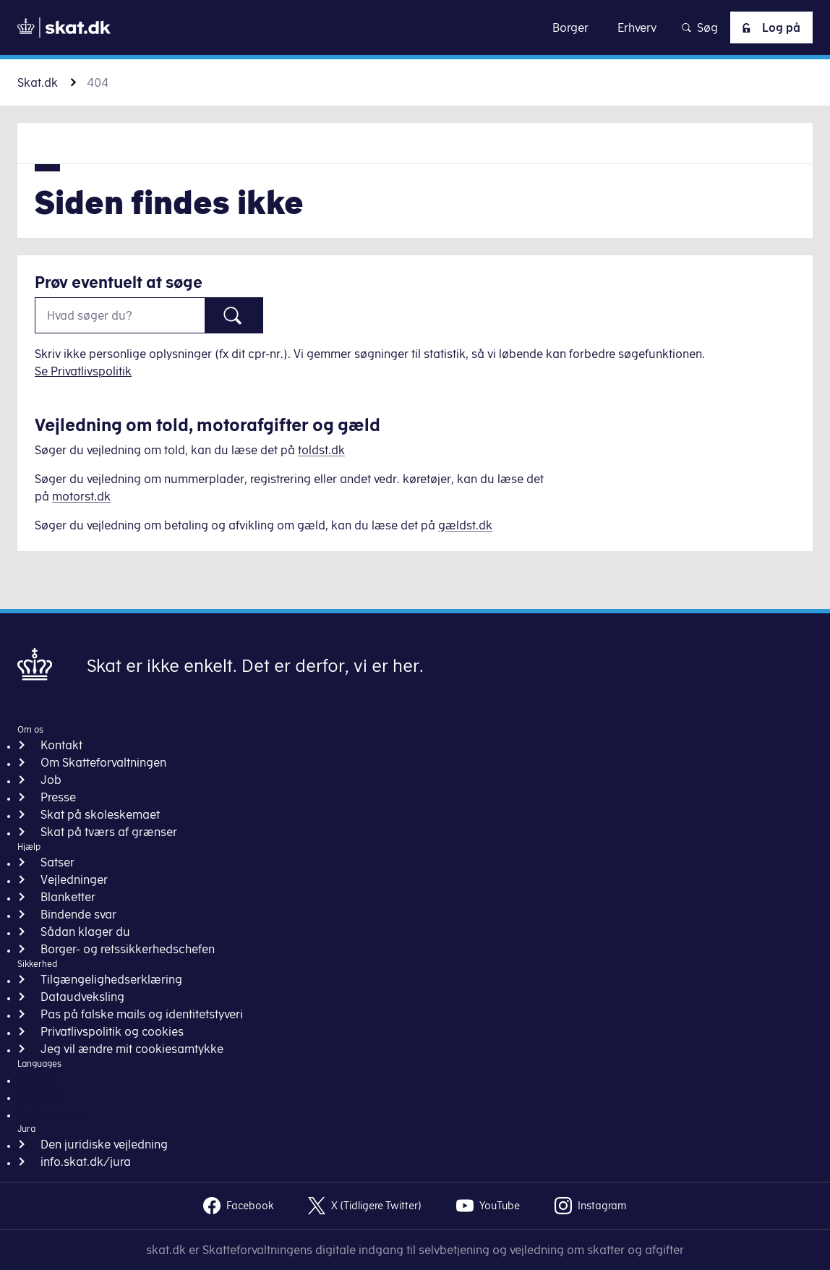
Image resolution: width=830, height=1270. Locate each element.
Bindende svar (78, 914)
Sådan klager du (85, 931)
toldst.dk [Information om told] (321, 449)
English (36, 1079)
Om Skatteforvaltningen (103, 762)
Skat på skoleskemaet (100, 814)
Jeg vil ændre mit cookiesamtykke (131, 1048)
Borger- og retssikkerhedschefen (127, 948)
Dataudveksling (82, 996)
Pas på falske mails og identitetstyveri (141, 1013)
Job (50, 779)
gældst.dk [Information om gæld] (465, 525)
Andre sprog (49, 1113)
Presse (58, 797)
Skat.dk (37, 82)
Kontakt (61, 744)
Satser (57, 862)
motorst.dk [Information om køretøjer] (81, 496)
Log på (768, 27)
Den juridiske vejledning (104, 1144)
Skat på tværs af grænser (108, 831)
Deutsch (39, 1096)
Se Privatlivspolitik (83, 371)
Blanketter (67, 896)
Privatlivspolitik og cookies (112, 1031)
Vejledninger (74, 879)
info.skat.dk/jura (85, 1161)
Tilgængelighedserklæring (111, 979)
